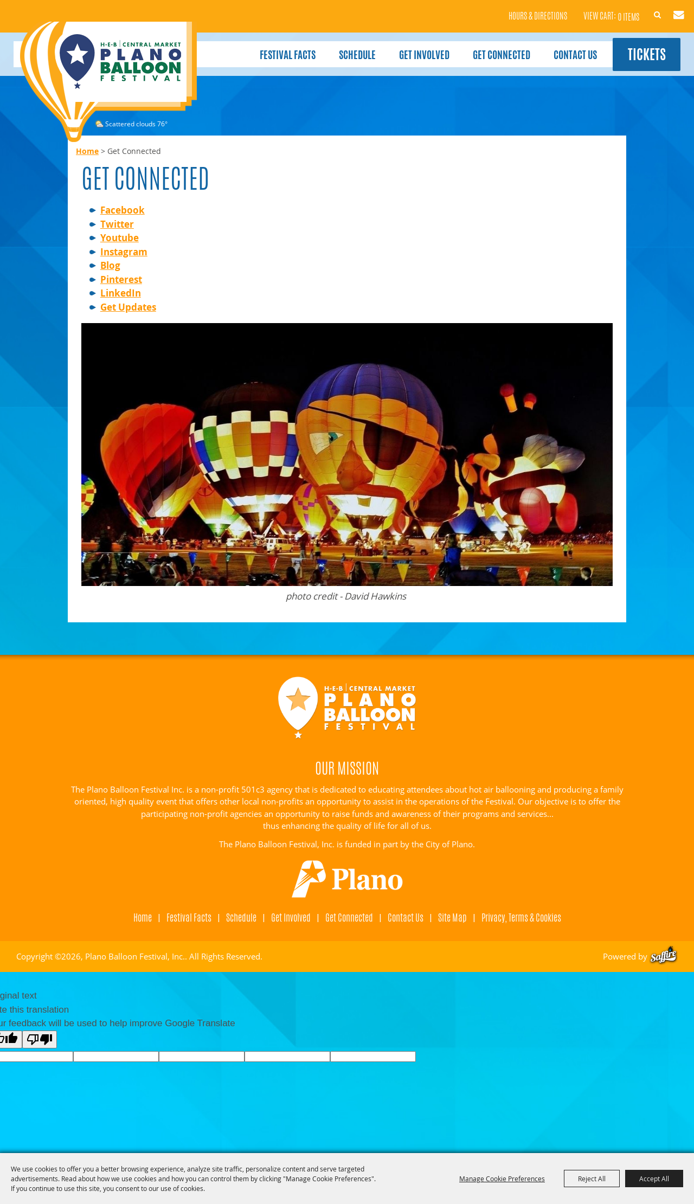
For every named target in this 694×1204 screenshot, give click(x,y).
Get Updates (128, 307)
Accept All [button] (654, 1178)
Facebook (122, 210)
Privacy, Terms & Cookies (521, 917)
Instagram (123, 252)
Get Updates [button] (668, 10)
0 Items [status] (608, 10)
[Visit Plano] (347, 879)
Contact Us (562, 47)
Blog (110, 265)
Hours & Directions (518, 11)
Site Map (452, 917)
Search (642, 10)
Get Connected (489, 47)
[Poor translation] (39, 1039)
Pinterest (121, 279)
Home (87, 151)
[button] (347, 463)
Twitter (117, 224)
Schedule (344, 47)
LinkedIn (120, 293)
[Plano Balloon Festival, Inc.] (108, 82)
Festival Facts (275, 47)
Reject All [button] (592, 1178)
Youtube (119, 237)
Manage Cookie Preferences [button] (502, 1178)
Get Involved (412, 47)
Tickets (638, 48)
